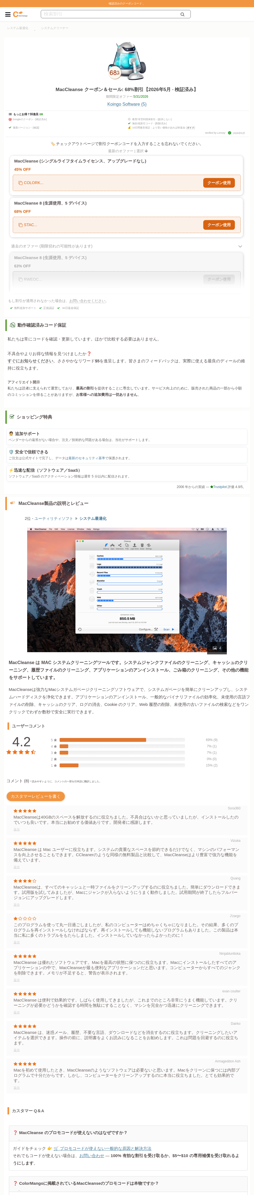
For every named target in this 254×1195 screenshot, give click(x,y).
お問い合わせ (91, 1155)
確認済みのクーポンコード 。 (127, 3)
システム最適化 (17, 28)
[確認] (36, 127)
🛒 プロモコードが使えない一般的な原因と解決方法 (102, 1148)
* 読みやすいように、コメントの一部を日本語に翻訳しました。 (66, 781)
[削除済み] (161, 123)
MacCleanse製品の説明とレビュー (54, 503)
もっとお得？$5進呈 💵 (28, 114)
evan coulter (231, 991)
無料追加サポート (25, 307)
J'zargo (235, 916)
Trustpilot (218, 487)
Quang (235, 878)
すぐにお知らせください (30, 360)
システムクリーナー (54, 28)
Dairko (236, 1024)
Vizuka (235, 841)
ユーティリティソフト (53, 518)
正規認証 (48, 307)
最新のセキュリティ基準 (86, 458)
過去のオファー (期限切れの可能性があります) (51, 246)
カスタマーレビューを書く (36, 796)
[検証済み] (41, 119)
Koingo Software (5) (126, 104)
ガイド (190, 127)
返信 (17, 829)
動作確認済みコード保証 (41, 325)
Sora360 (234, 808)
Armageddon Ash (227, 1061)
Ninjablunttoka (229, 954)
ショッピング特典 (34, 417)
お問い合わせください (87, 301)
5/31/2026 (140, 97)
